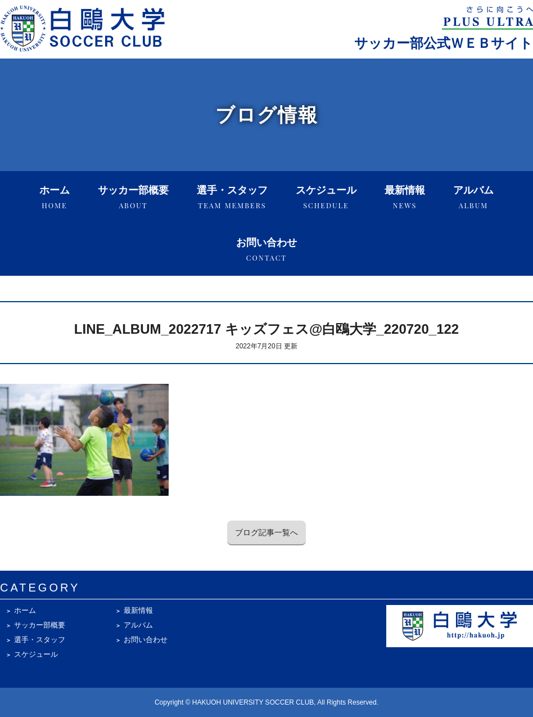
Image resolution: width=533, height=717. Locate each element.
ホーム (54, 197)
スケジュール (326, 197)
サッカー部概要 (133, 197)
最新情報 (405, 197)
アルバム (473, 197)
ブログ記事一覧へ (266, 532)
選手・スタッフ (232, 197)
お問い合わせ (266, 249)
